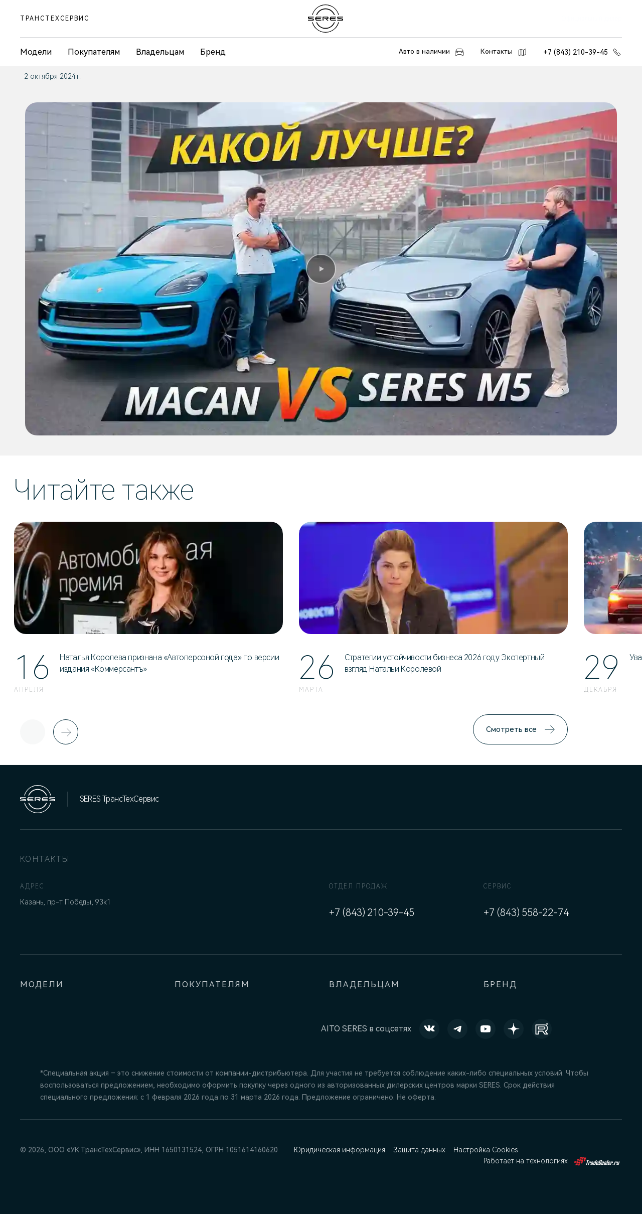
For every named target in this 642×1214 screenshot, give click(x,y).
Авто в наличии (419, 52)
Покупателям (94, 52)
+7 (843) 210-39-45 (582, 52)
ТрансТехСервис (54, 18)
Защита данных (421, 1150)
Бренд (213, 52)
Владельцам (160, 52)
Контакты (500, 52)
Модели (42, 984)
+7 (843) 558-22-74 (526, 912)
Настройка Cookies (489, 1150)
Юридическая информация (340, 1150)
